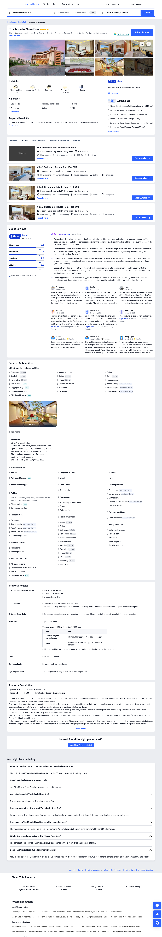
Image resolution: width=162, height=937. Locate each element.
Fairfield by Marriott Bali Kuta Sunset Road (125, 917)
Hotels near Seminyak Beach (42, 927)
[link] (112, 4)
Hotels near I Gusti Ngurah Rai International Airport (121, 932)
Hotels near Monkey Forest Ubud (61, 932)
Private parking (16, 384)
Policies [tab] (76, 140)
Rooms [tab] (25, 140)
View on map (113, 131)
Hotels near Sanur (19, 932)
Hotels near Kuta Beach (37, 932)
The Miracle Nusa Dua (24, 29)
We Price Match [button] (123, 34)
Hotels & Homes (31, 4)
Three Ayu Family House (61, 912)
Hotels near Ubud (110, 927)
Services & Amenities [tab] (59, 140)
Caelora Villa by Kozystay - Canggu (25, 917)
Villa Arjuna (105, 912)
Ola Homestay (116, 912)
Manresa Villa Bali (47, 917)
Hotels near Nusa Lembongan (67, 927)
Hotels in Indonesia (92, 870)
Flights (46, 4)
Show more (13, 125)
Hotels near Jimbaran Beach (130, 927)
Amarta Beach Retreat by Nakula (86, 912)
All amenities (14, 112)
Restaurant (63, 388)
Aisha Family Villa (77, 917)
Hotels (80, 870)
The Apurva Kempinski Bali (96, 917)
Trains (55, 4)
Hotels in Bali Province (112, 870)
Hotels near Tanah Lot (20, 927)
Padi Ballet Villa (62, 917)
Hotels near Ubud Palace (91, 927)
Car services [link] (67, 4)
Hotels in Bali (128, 870)
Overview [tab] (13, 140)
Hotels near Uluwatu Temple (87, 932)
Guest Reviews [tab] (39, 140)
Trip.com (71, 870)
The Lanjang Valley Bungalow (23, 912)
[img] (37, 58)
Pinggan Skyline (43, 912)
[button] (78, 4)
